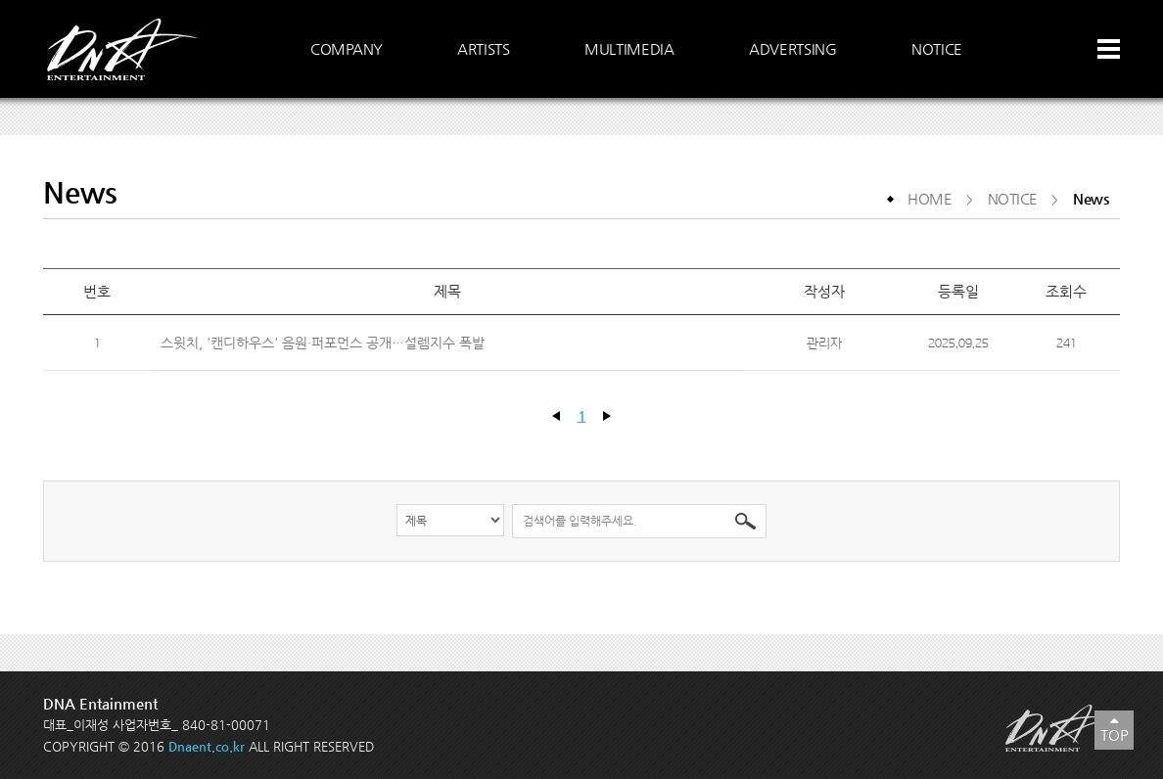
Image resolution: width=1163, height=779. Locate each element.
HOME (929, 198)
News (1090, 198)
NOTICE (1012, 198)
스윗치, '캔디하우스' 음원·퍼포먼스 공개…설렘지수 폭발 (324, 342)
